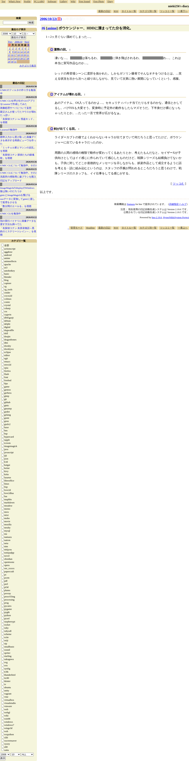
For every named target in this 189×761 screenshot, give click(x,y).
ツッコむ (178, 183)
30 (12, 61)
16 (12, 55)
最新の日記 (104, 11)
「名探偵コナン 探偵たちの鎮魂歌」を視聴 (17, 156)
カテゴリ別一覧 (148, 11)
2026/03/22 (31, 217)
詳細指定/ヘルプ (178, 204)
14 (28, 51)
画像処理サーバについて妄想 (15, 108)
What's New (14, 1)
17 (15, 55)
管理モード (77, 227)
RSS (116, 11)
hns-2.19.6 (157, 217)
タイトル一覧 (129, 11)
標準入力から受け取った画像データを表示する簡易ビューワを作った (18, 140)
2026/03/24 (31, 184)
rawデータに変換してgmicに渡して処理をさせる (17, 201)
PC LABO (39, 1)
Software (52, 1)
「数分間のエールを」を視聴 (15, 206)
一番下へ (183, 11)
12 (21, 51)
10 (15, 51)
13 (25, 51)
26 (21, 58)
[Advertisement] (122, 241)
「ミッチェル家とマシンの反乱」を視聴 (18, 149)
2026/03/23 (31, 209)
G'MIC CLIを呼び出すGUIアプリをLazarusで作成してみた (17, 102)
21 (28, 55)
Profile (27, 1)
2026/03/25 (31, 169)
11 (18, 51)
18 (18, 55)
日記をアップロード (11, 180)
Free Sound (84, 1)
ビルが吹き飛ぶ (152, 58)
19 (21, 55)
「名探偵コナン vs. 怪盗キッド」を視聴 (17, 121)
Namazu (131, 204)
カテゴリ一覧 (18, 240)
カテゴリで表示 (27, 65)
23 (12, 58)
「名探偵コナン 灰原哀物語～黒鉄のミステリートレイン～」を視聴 (18, 231)
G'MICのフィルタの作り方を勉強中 (18, 92)
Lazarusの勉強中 (8, 129)
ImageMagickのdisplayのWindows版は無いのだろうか (17, 190)
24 (15, 58)
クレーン (76, 58)
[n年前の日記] (74, 19)
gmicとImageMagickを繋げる (15, 195)
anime (51, 28)
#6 (43, 28)
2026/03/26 (31, 161)
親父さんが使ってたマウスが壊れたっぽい (18, 113)
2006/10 (19, 41)
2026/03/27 (31, 133)
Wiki (73, 1)
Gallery (63, 1)
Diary (110, 1)
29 (9, 61)
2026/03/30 (31, 86)
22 (9, 58)
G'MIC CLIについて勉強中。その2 (18, 172)
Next (26, 41)
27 (25, 58)
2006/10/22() (51, 19)
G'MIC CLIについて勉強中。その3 (18, 165)
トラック (106, 58)
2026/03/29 (31, 97)
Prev (10, 41)
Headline (90, 227)
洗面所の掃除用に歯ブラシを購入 (18, 176)
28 (28, 58)
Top (3, 1)
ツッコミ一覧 (167, 11)
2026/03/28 (31, 126)
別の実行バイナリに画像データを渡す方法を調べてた (18, 223)
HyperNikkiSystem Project (176, 217)
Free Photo (98, 1)
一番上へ (183, 227)
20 (25, 55)
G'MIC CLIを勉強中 (10, 213)
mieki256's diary (178, 6)
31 (15, 61)
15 (9, 55)
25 (18, 58)
